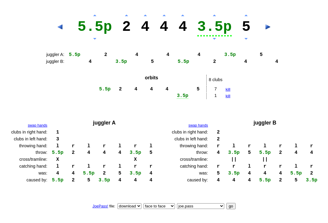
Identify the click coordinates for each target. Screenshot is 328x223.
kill (227, 89)
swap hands (37, 125)
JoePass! (100, 206)
